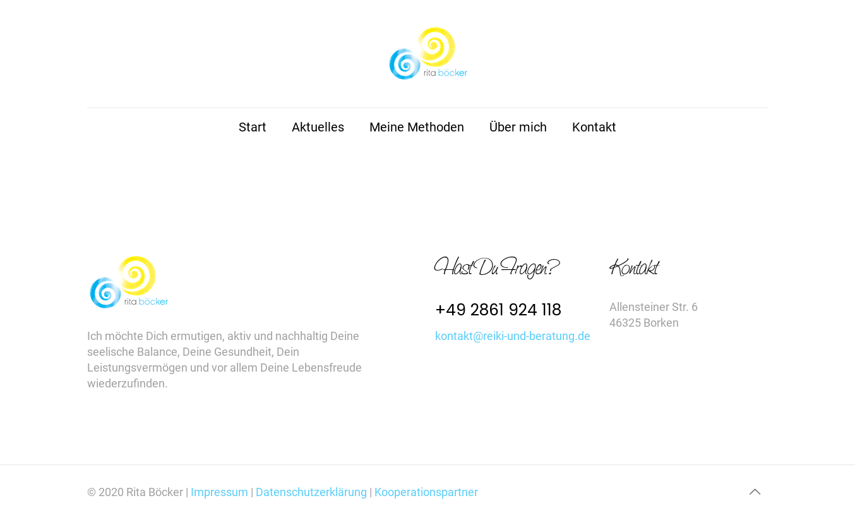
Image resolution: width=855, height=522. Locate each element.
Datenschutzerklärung (311, 492)
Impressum (221, 492)
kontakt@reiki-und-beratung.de (512, 336)
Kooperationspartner (426, 492)
